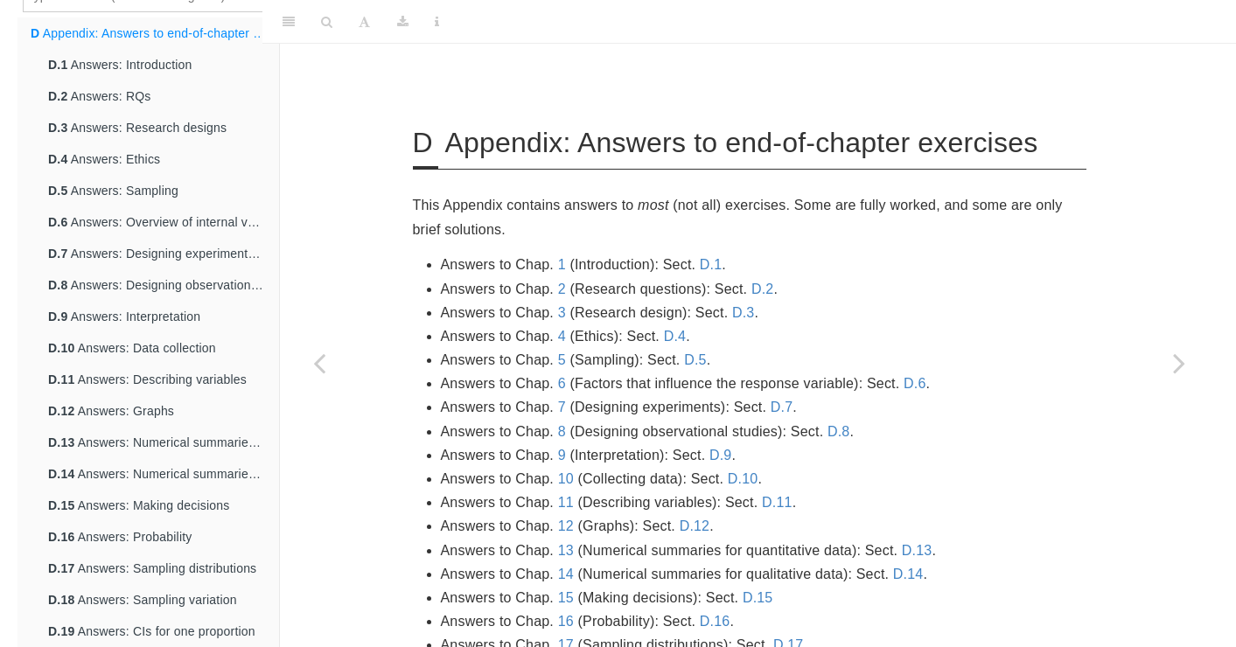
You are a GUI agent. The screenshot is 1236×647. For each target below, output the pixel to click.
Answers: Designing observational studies (163, 285)
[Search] (327, 22)
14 (566, 574)
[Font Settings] (364, 22)
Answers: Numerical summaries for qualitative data (163, 474)
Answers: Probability (120, 537)
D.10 (743, 478)
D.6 (915, 383)
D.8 (838, 431)
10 (566, 478)
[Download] (403, 22)
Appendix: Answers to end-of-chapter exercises (155, 33)
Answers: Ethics (104, 159)
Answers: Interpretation (124, 317)
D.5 (695, 359)
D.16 (715, 621)
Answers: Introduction (120, 65)
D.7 (782, 407)
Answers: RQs (99, 96)
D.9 (720, 455)
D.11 (777, 502)
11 (566, 502)
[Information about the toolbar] (437, 22)
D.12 (695, 525)
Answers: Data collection (132, 348)
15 (566, 597)
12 (566, 525)
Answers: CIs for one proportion (151, 631)
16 (566, 621)
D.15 (758, 597)
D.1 (711, 264)
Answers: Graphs (111, 411)
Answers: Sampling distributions (152, 568)
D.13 (917, 550)
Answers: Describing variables (147, 379)
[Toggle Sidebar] (288, 22)
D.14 (908, 574)
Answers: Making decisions (139, 505)
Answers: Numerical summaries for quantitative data (163, 442)
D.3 (743, 312)
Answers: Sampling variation (142, 600)
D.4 (675, 336)
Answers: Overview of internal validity (163, 222)
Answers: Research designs (137, 128)
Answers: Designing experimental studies (163, 254)
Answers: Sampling (113, 191)
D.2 (762, 289)
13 (566, 550)
